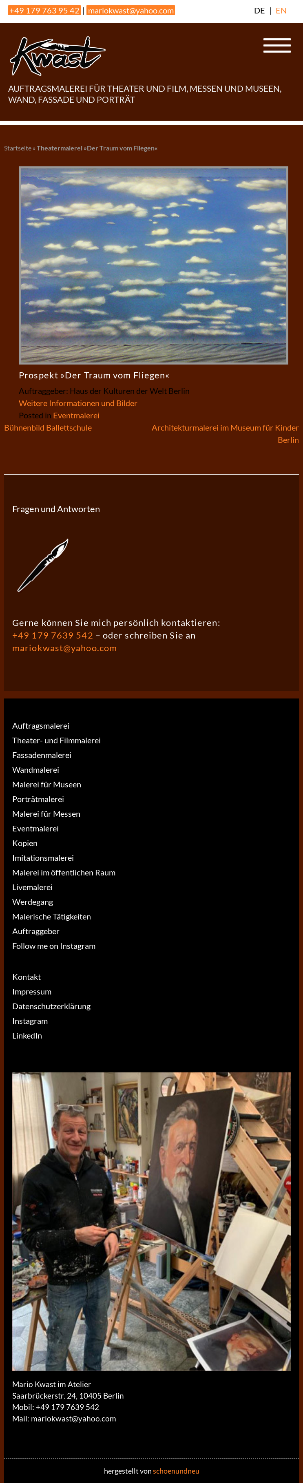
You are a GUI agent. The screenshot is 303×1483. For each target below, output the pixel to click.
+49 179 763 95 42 (44, 10)
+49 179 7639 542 (52, 635)
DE (259, 10)
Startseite (17, 148)
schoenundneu (176, 1470)
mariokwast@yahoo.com (131, 10)
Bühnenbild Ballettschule (48, 427)
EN (281, 10)
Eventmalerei (76, 415)
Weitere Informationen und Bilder (78, 403)
